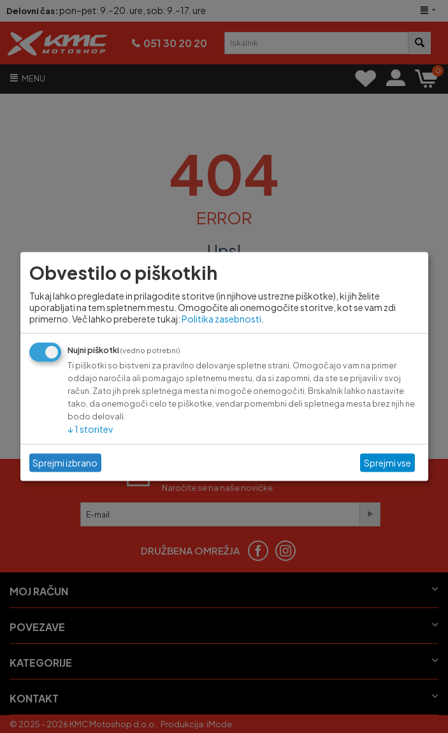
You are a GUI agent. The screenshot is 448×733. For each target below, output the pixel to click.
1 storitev (90, 428)
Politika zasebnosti (221, 318)
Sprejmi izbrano (65, 462)
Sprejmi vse (387, 462)
